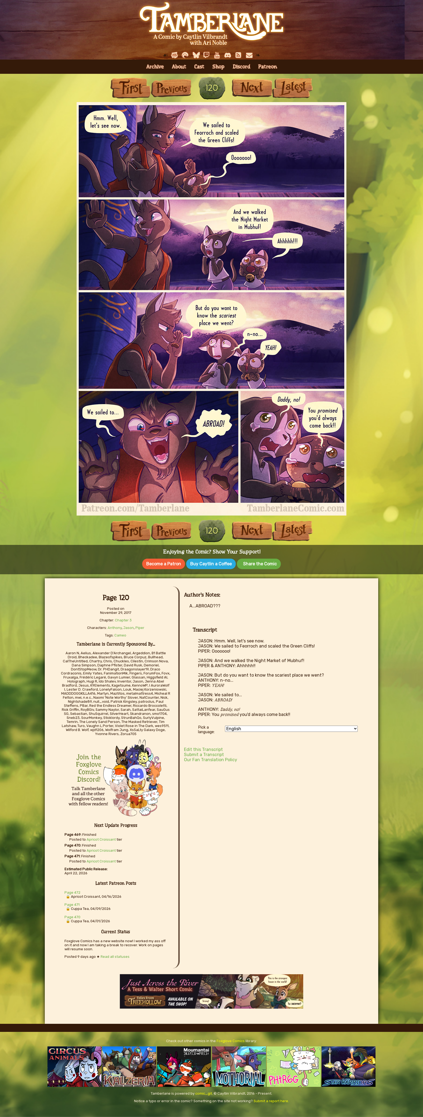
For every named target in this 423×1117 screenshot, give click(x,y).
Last (292, 87)
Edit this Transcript (203, 748)
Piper (139, 627)
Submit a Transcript (204, 753)
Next (252, 87)
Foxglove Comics (231, 1040)
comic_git (203, 1092)
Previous (171, 87)
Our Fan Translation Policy (210, 758)
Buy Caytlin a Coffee (211, 563)
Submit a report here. (271, 1100)
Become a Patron (163, 563)
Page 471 (72, 904)
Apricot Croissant (101, 838)
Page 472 (72, 891)
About (179, 67)
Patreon (267, 67)
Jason (128, 627)
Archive (155, 67)
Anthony (115, 627)
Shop (218, 67)
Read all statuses (115, 956)
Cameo (120, 634)
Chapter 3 (123, 619)
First (130, 87)
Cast (199, 67)
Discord (241, 67)
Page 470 (72, 916)
